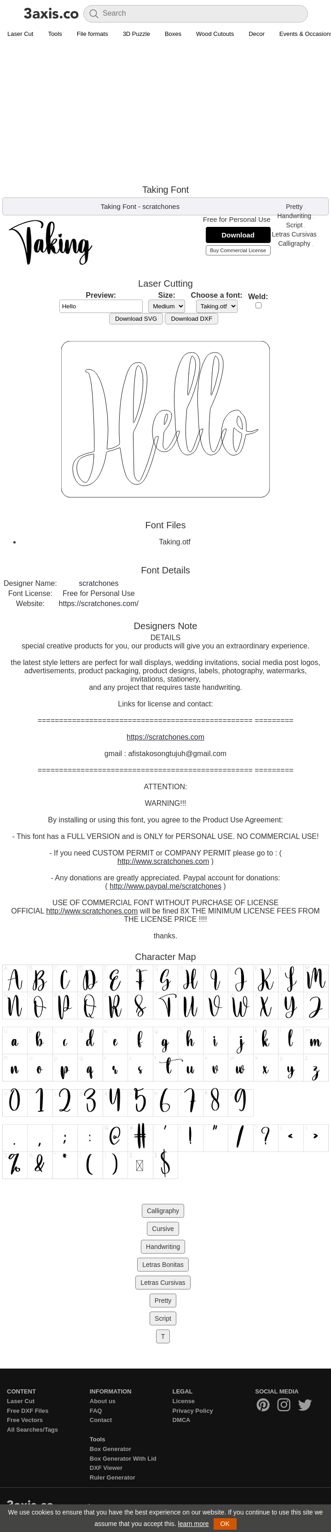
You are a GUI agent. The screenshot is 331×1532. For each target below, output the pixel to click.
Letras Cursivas (294, 234)
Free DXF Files (27, 1410)
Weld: (258, 297)
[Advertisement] (165, 110)
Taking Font (118, 206)
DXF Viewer (106, 1467)
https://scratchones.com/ (99, 603)
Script (294, 225)
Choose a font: (217, 295)
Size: (166, 295)
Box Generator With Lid (123, 1458)
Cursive (163, 1228)
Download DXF (191, 318)
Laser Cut (20, 33)
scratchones (161, 206)
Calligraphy (294, 243)
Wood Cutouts (215, 33)
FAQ (96, 1410)
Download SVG (136, 318)
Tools (55, 33)
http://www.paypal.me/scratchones (165, 886)
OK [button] (225, 1523)
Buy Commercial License (238, 250)
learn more (193, 1523)
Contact (101, 1419)
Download (238, 235)
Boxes (173, 33)
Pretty (294, 206)
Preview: (101, 295)
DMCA (182, 1419)
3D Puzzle (136, 33)
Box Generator (110, 1448)
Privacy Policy (193, 1410)
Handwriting (294, 216)
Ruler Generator (112, 1477)
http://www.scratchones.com (163, 861)
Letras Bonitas (163, 1264)
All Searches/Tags (32, 1429)
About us (103, 1401)
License (184, 1401)
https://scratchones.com (165, 737)
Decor (257, 33)
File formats (92, 33)
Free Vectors (25, 1419)
